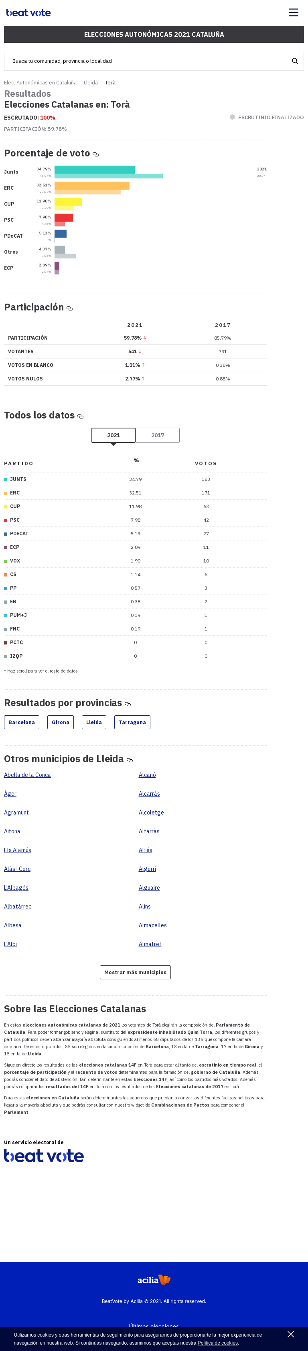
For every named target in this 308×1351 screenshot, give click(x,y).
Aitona (12, 831)
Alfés (145, 850)
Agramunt (16, 812)
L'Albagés (16, 887)
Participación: (35, 129)
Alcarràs (149, 793)
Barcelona (21, 722)
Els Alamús (17, 850)
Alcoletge (151, 812)
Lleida (91, 82)
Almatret (150, 944)
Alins (145, 906)
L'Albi (10, 944)
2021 (113, 435)
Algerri (147, 869)
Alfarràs (149, 831)
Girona (60, 722)
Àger (10, 793)
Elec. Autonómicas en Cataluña (40, 82)
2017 (157, 435)
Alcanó (147, 775)
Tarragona (132, 722)
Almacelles (153, 925)
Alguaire (149, 887)
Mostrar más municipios (135, 972)
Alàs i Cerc (17, 869)
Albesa (13, 925)
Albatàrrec (17, 906)
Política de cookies (218, 1343)
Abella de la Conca (27, 775)
